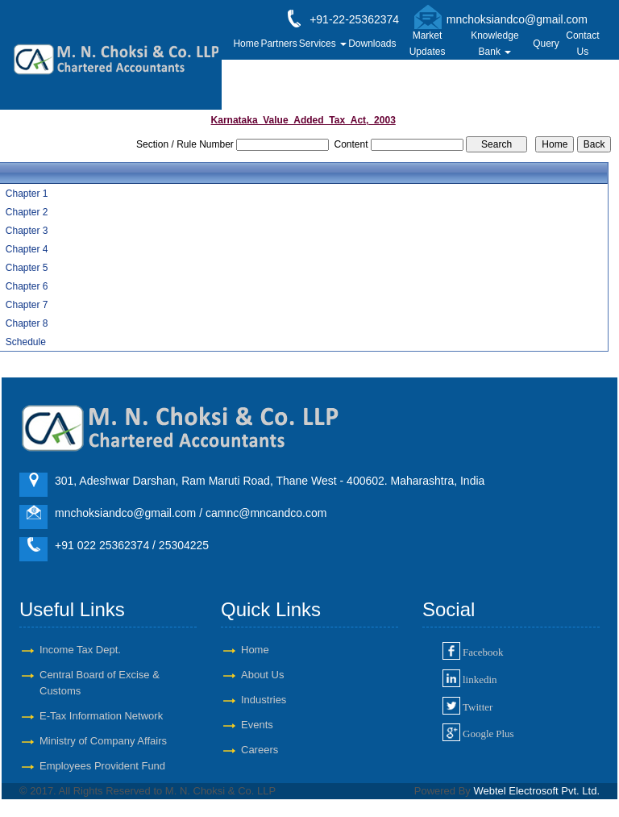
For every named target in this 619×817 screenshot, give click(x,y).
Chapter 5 (27, 267)
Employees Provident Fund (102, 766)
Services (323, 43)
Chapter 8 (27, 323)
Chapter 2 (27, 212)
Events (257, 725)
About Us (262, 675)
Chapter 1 (27, 193)
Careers (259, 750)
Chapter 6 (27, 286)
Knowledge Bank (494, 43)
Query (546, 43)
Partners (278, 43)
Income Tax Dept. (80, 650)
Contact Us (582, 43)
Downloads (372, 43)
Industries (263, 700)
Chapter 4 (27, 249)
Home (246, 43)
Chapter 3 (27, 230)
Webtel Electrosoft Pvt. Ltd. (536, 791)
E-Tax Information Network (101, 716)
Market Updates (427, 43)
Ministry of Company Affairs (103, 741)
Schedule (26, 342)
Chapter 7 (27, 305)
